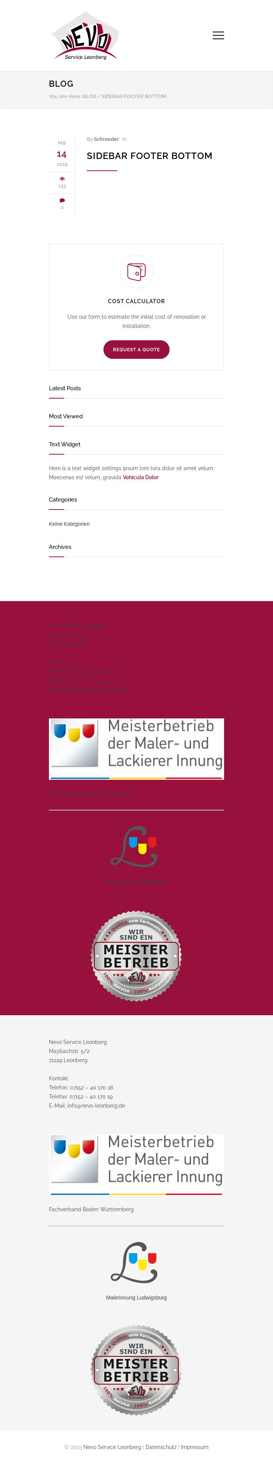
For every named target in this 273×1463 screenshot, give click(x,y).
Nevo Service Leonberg (112, 1447)
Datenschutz (161, 1447)
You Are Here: (65, 96)
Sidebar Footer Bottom (150, 155)
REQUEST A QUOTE (136, 349)
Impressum (195, 1447)
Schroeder (106, 139)
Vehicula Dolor (140, 477)
